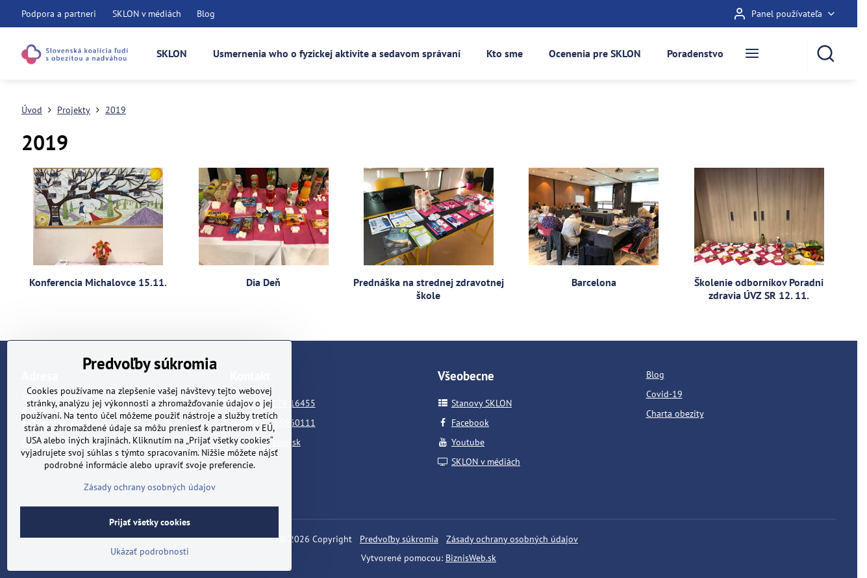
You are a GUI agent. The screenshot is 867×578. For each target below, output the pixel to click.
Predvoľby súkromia (399, 539)
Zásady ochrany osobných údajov (512, 539)
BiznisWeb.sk (471, 558)
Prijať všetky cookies (149, 555)
